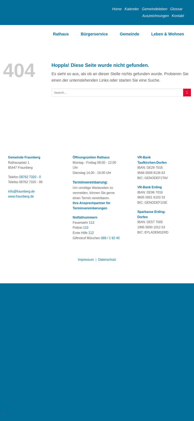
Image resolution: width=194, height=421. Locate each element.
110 (85, 227)
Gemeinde (129, 34)
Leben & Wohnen (167, 34)
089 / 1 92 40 (110, 238)
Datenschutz (107, 259)
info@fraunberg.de (21, 191)
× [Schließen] (5, 414)
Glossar (176, 9)
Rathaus (61, 34)
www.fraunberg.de (21, 196)
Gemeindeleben (154, 9)
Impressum (86, 259)
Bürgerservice (94, 34)
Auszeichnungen (155, 16)
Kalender (132, 9)
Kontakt (178, 16)
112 (91, 222)
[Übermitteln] (187, 92)
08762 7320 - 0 (30, 177)
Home (117, 9)
